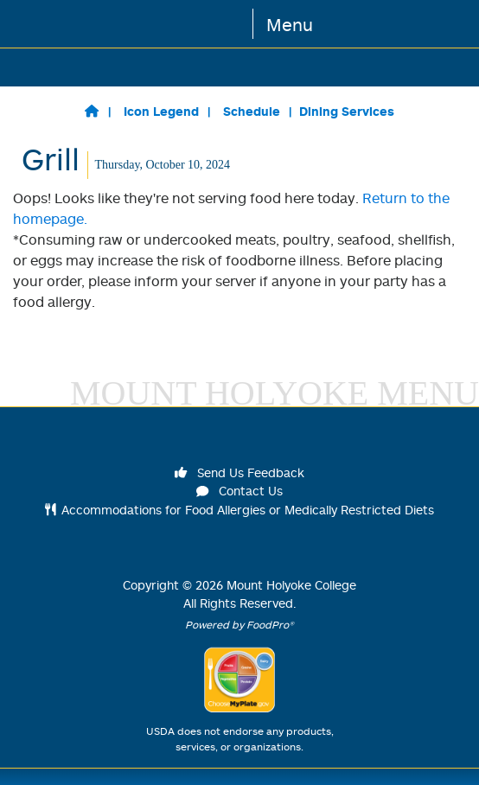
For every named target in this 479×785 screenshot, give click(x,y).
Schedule (251, 111)
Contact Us (239, 490)
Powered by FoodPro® (239, 624)
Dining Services (346, 111)
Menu (289, 24)
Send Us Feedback (239, 472)
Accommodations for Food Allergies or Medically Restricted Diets (240, 509)
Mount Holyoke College (291, 585)
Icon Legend (161, 111)
